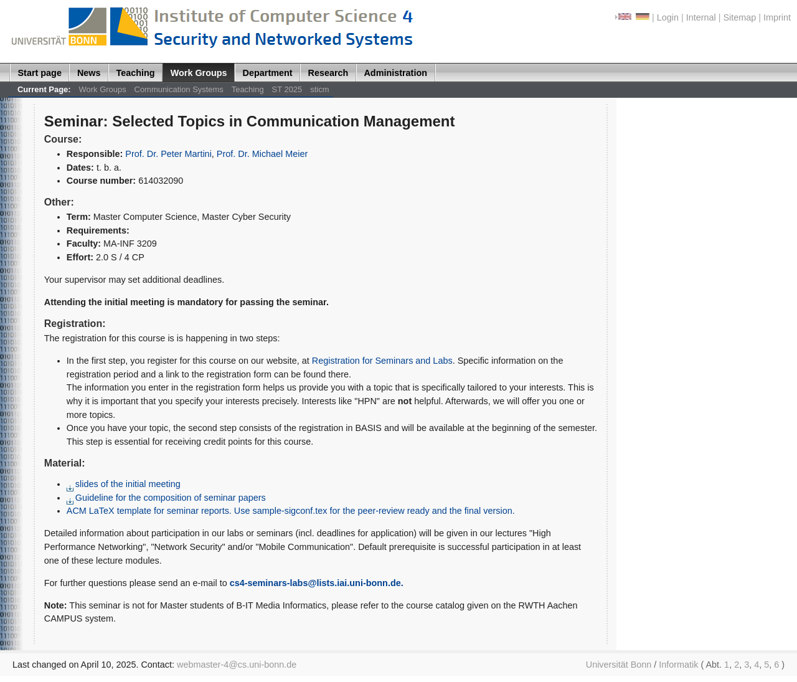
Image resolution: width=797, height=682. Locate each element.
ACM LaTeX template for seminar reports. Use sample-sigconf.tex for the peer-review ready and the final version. (291, 511)
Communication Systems (179, 89)
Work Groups (199, 73)
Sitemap (739, 17)
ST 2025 (287, 89)
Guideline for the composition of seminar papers (166, 498)
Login (668, 17)
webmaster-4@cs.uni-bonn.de (236, 665)
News (89, 73)
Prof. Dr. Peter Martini (168, 154)
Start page (40, 73)
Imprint (777, 17)
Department (268, 73)
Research (328, 73)
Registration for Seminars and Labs (382, 361)
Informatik (678, 665)
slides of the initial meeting (124, 484)
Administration (395, 73)
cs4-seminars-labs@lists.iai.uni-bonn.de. (316, 583)
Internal (701, 17)
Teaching (135, 73)
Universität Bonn (619, 665)
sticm (319, 89)
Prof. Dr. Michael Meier (262, 154)
